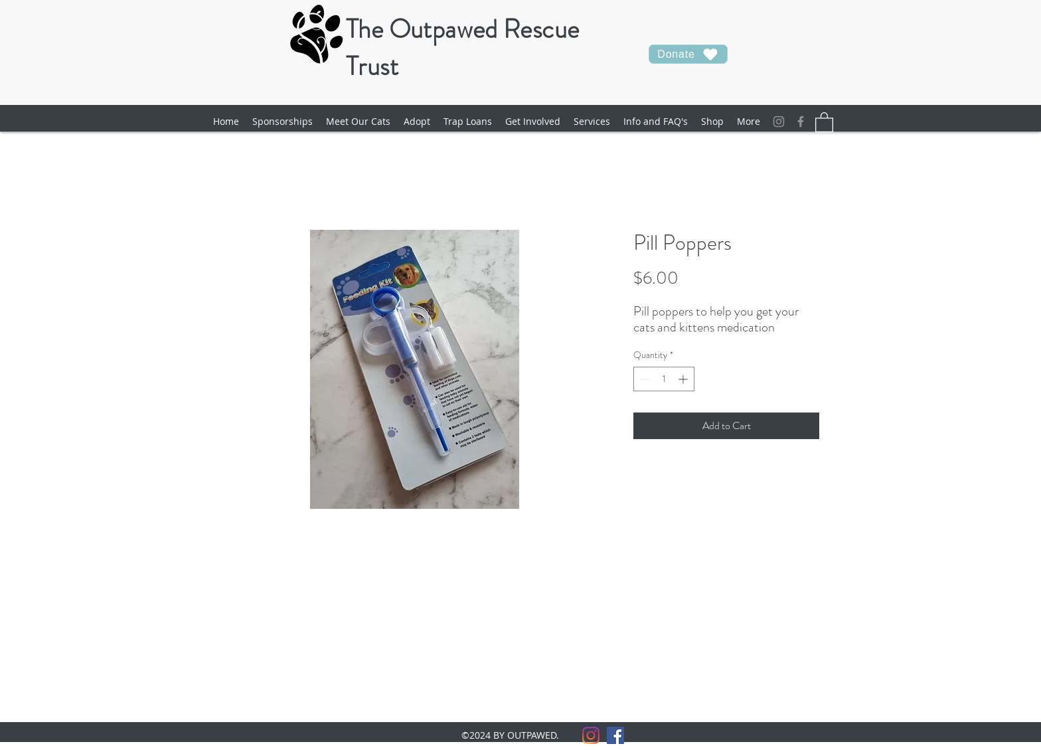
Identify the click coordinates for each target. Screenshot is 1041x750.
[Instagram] (778, 121)
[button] (358, 122)
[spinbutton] (664, 379)
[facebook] (800, 121)
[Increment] (684, 379)
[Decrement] (643, 379)
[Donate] (688, 54)
